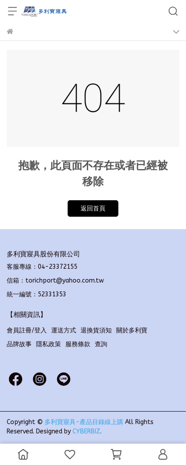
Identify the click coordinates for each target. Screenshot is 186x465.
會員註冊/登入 (27, 330)
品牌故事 (19, 344)
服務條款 (77, 344)
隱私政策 (48, 344)
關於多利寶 (131, 330)
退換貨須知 (96, 330)
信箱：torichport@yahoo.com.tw (55, 280)
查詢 (101, 344)
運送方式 (63, 330)
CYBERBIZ (86, 431)
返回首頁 (93, 208)
